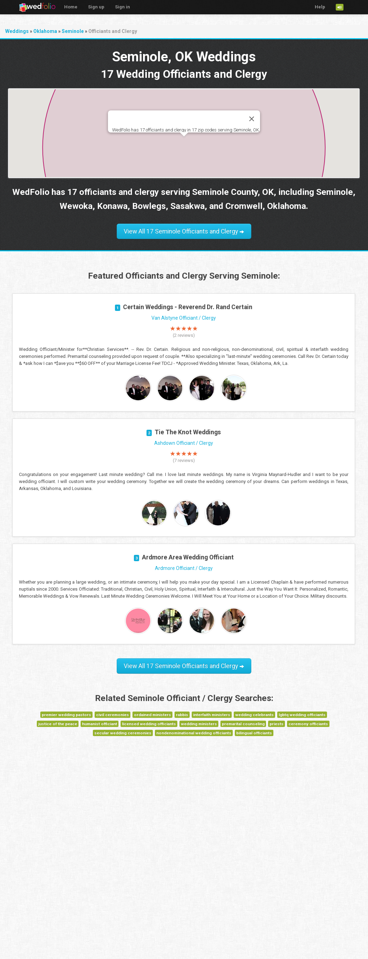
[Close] (251, 118)
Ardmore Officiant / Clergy (184, 568)
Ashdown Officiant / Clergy (183, 443)
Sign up (96, 6)
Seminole (73, 31)
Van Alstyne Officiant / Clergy (183, 318)
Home (70, 6)
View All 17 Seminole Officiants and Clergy (184, 231)
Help (320, 6)
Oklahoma (45, 31)
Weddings (17, 31)
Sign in (122, 6)
